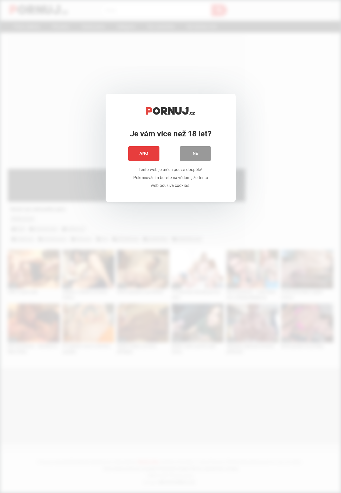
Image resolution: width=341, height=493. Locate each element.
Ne (195, 153)
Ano (143, 153)
